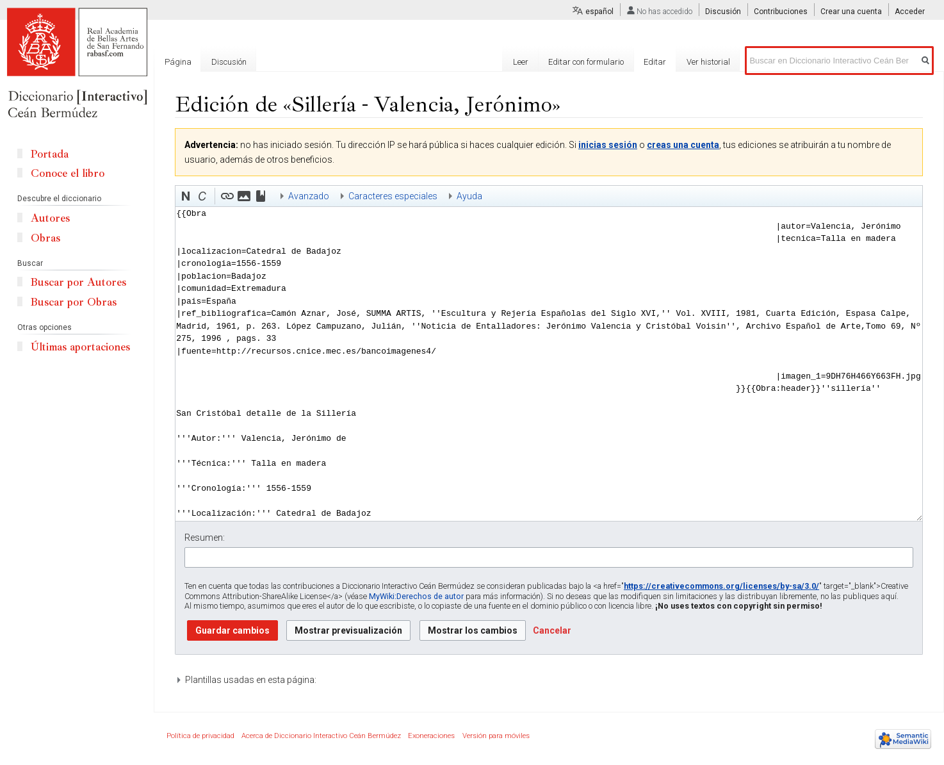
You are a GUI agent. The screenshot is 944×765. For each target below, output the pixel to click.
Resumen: (204, 537)
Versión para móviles (496, 736)
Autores (50, 218)
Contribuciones (781, 11)
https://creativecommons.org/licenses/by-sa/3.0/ (721, 586)
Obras (45, 238)
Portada (50, 154)
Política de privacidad (200, 736)
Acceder (910, 11)
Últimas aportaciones (80, 346)
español (599, 11)
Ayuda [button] (469, 196)
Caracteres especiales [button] (392, 196)
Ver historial (708, 62)
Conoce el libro (67, 173)
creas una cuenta (683, 145)
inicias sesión (607, 145)
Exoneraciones (431, 736)
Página (178, 62)
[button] (185, 196)
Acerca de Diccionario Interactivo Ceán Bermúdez (321, 736)
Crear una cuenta (851, 11)
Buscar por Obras (74, 302)
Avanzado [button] (308, 196)
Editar (655, 62)
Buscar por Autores (78, 282)
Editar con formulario (586, 62)
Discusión (723, 11)
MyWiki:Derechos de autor (416, 596)
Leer (520, 62)
